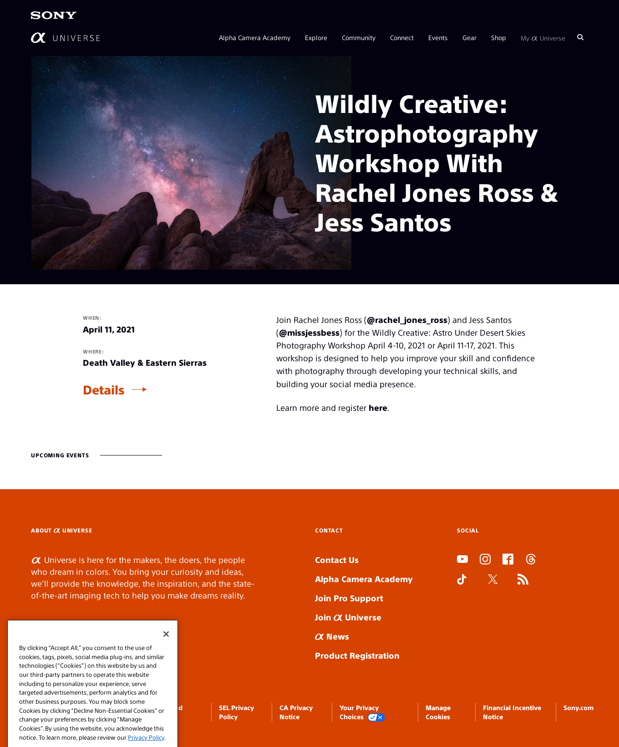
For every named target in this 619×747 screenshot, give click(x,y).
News (332, 636)
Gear (469, 37)
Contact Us (337, 559)
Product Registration (357, 655)
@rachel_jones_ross (407, 319)
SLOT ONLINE (459, 613)
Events (438, 37)
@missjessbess (309, 332)
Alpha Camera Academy (254, 37)
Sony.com (578, 707)
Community (358, 37)
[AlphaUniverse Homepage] (65, 37)
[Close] (166, 650)
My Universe (543, 37)
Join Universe (348, 617)
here (378, 407)
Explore (316, 37)
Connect (402, 37)
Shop (498, 37)
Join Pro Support (349, 598)
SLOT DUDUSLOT (459, 601)
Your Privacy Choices (362, 712)
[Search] (580, 37)
